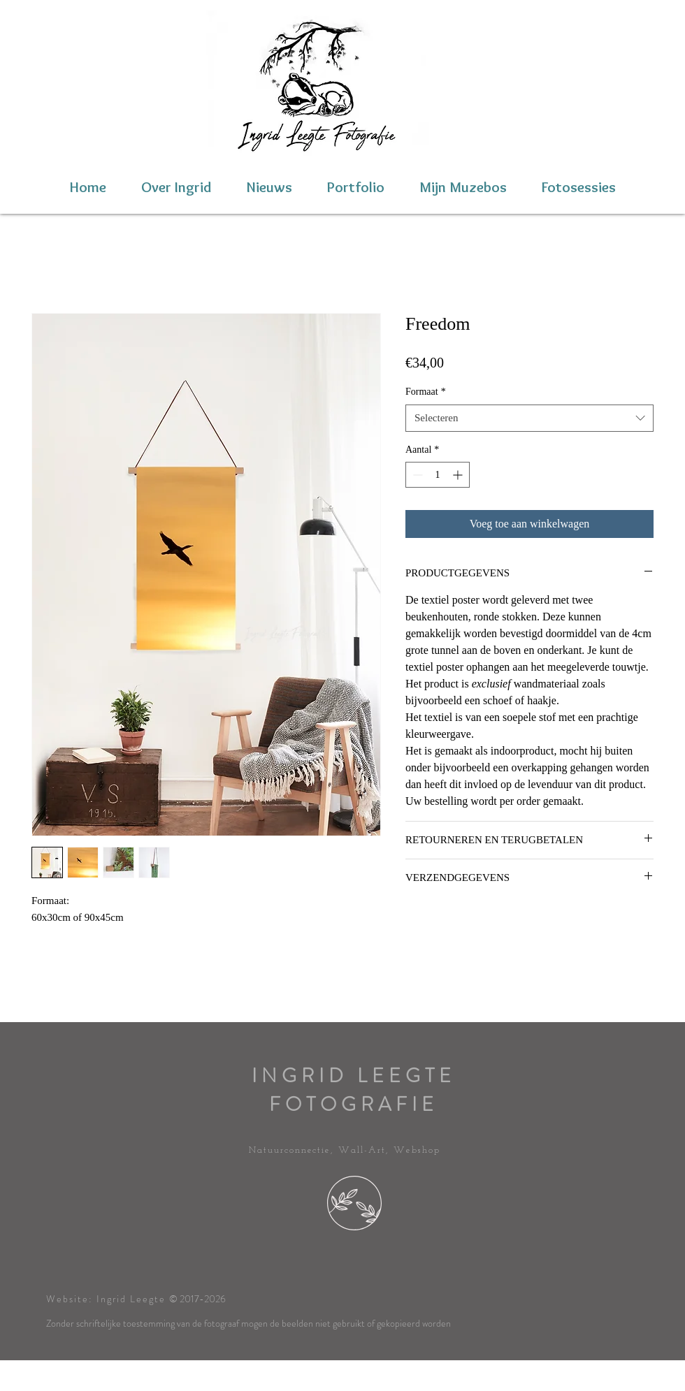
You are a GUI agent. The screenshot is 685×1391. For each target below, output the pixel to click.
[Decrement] (416, 475)
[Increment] (459, 475)
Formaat (425, 391)
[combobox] (529, 418)
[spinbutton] (437, 475)
